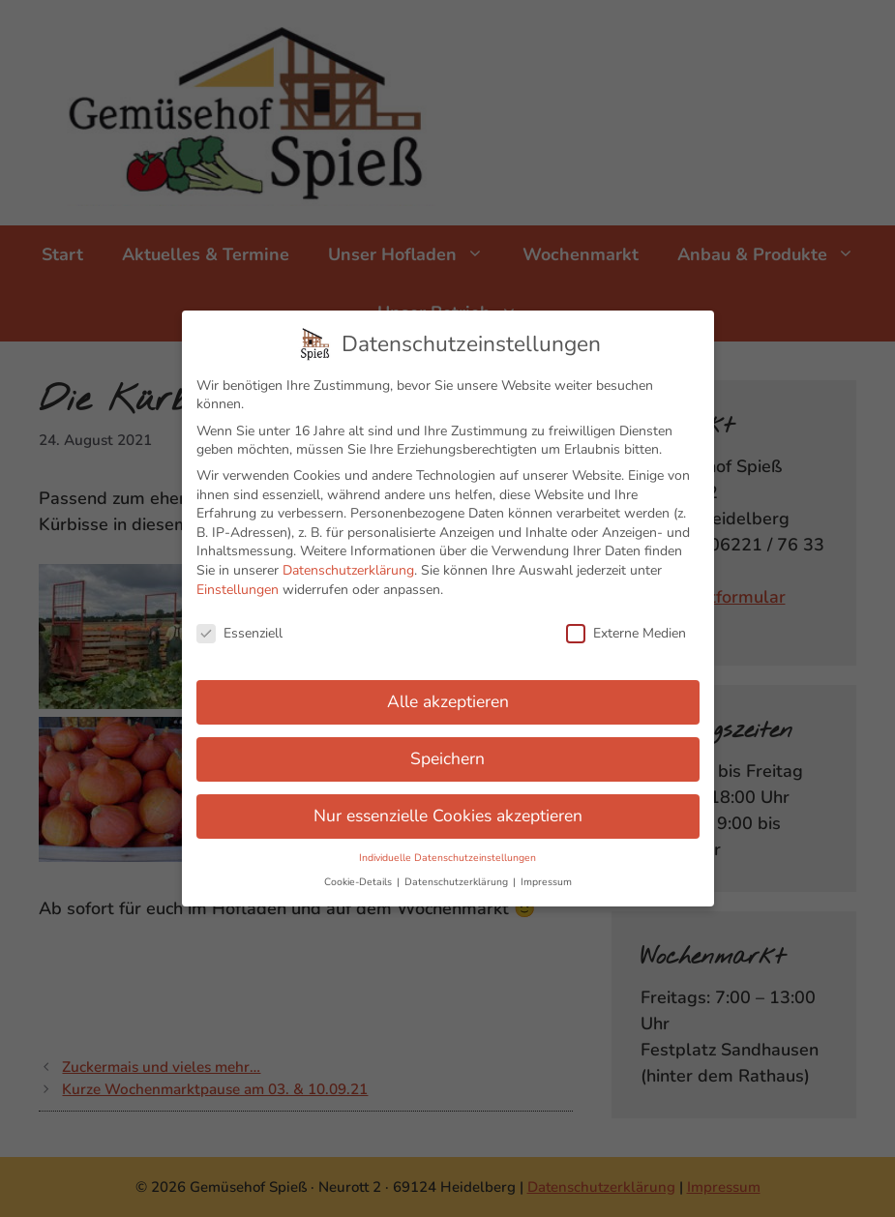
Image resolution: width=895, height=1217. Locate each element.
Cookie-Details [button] (359, 872)
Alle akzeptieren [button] (448, 691)
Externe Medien (626, 623)
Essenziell (239, 623)
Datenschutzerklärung (348, 560)
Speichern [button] (447, 748)
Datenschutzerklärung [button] (457, 872)
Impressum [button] (546, 872)
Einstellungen (237, 579)
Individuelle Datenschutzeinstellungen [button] (447, 848)
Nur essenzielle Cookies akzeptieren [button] (447, 805)
